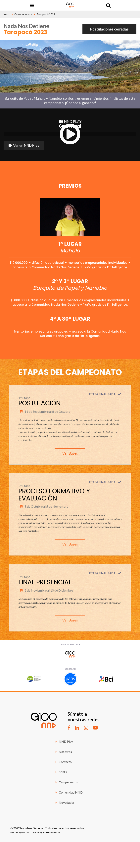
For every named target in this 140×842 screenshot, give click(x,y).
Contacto (63, 762)
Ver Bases (70, 453)
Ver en (23, 145)
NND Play (63, 741)
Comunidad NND (68, 792)
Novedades (64, 802)
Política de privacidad (19, 832)
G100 (60, 772)
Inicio (7, 14)
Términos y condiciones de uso (46, 832)
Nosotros (63, 751)
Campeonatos (23, 14)
